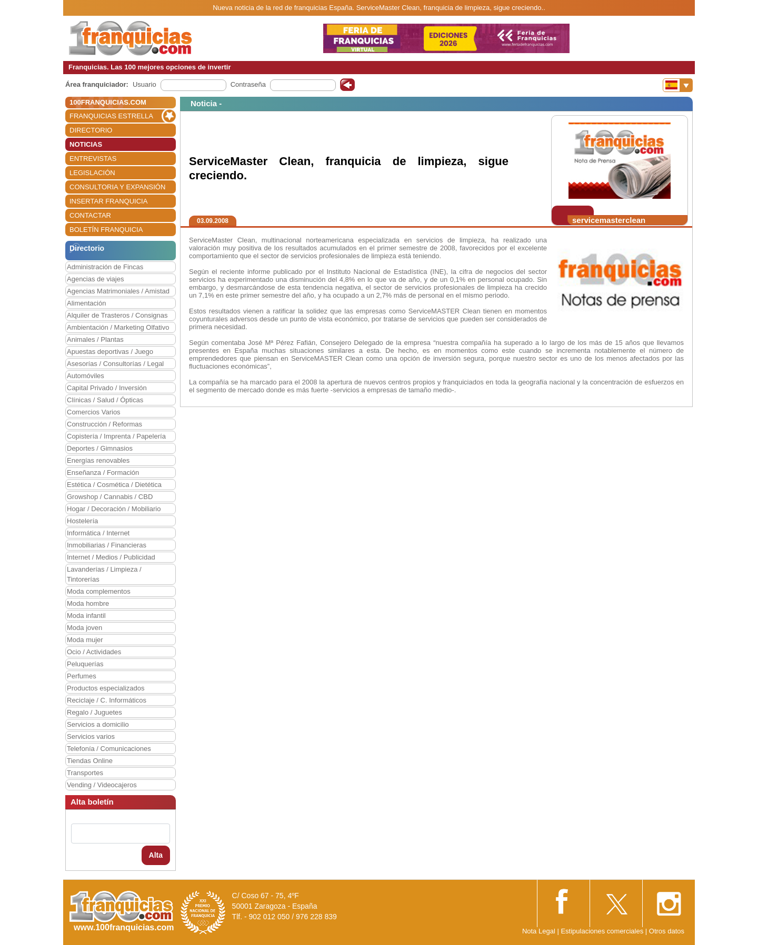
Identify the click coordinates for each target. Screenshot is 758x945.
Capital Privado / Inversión (107, 388)
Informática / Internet (98, 533)
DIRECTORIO (90, 130)
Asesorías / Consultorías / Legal (115, 364)
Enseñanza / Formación (103, 472)
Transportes (85, 773)
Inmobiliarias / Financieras (106, 545)
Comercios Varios (94, 412)
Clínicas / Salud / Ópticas (105, 400)
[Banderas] (678, 85)
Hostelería (82, 521)
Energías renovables (98, 460)
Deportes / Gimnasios (100, 448)
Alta (156, 855)
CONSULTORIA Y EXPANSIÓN (117, 187)
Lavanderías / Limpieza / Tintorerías (104, 574)
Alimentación (86, 303)
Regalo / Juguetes (94, 712)
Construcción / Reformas (104, 424)
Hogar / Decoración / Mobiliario (114, 509)
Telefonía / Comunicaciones (109, 749)
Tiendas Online (90, 761)
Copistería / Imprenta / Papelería (116, 436)
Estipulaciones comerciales (603, 931)
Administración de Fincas (105, 267)
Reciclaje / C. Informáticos (106, 700)
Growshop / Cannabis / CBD (110, 497)
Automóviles (85, 376)
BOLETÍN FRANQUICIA (106, 229)
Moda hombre (88, 603)
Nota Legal (538, 931)
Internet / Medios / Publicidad (111, 557)
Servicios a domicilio (98, 724)
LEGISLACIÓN (92, 173)
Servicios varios (91, 736)
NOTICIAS (85, 144)
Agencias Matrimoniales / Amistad (118, 291)
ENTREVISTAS (92, 158)
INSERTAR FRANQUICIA (108, 201)
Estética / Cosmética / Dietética (114, 485)
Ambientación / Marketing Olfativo (118, 327)
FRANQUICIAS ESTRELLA (111, 116)
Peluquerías (85, 664)
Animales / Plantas (95, 339)
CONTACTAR (90, 215)
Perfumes (81, 676)
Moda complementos (99, 591)
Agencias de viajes (95, 279)
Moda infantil (86, 615)
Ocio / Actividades (94, 652)
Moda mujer (85, 640)
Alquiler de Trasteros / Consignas (117, 315)
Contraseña (248, 84)
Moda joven (84, 628)
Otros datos (666, 931)
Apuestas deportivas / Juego (110, 351)
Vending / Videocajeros (102, 785)
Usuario (144, 84)
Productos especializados (105, 688)
